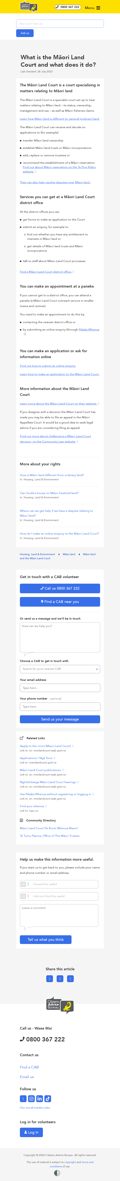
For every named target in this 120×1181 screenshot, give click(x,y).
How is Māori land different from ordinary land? (52, 475)
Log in (31, 1132)
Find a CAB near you (60, 601)
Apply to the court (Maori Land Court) (46, 746)
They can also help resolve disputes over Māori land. (55, 182)
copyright (70, 1162)
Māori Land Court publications (41, 770)
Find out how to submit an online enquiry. (48, 366)
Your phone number (40, 699)
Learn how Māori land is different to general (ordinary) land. (60, 119)
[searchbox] (60, 24)
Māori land (69, 554)
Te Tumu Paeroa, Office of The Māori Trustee (50, 836)
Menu (92, 7)
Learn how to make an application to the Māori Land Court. (59, 374)
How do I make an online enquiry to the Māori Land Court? (59, 534)
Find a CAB (29, 1067)
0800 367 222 (68, 7)
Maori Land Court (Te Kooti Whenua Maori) (48, 828)
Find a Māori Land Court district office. (46, 272)
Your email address (33, 680)
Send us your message (60, 719)
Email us (27, 1076)
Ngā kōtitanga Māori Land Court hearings (48, 782)
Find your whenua (32, 806)
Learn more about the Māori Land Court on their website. (58, 404)
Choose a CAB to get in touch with (44, 661)
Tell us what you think (46, 939)
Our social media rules (35, 1108)
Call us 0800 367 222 (60, 588)
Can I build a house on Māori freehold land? (49, 493)
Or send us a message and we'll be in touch (50, 619)
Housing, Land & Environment (38, 554)
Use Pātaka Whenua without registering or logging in (56, 794)
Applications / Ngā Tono (36, 758)
